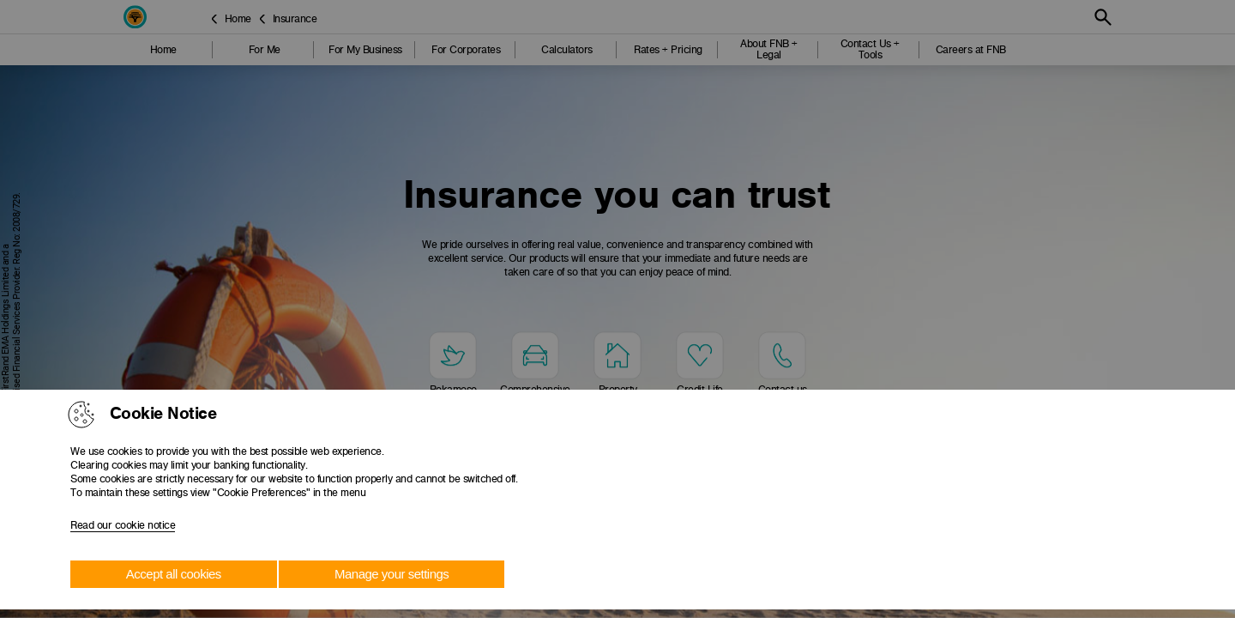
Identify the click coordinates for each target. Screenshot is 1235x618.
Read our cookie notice (122, 525)
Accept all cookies (173, 573)
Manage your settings (391, 573)
